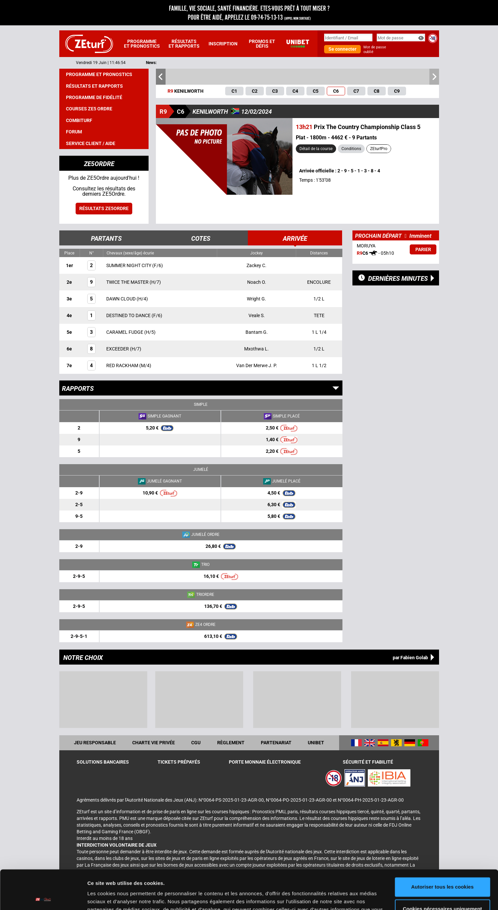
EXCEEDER (118, 348)
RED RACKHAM (122, 365)
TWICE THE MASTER (128, 282)
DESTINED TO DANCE (129, 315)
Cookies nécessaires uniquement (442, 869)
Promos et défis (262, 44)
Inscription (223, 43)
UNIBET (316, 742)
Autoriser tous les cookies (442, 848)
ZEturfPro (378, 148)
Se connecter (342, 49)
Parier (423, 249)
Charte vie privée (153, 742)
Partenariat (276, 742)
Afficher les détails (109, 897)
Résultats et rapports (184, 44)
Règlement (231, 742)
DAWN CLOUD (121, 298)
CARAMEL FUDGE (125, 332)
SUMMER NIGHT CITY (129, 265)
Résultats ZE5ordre (104, 208)
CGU (196, 742)
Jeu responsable (95, 742)
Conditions (351, 148)
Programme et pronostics (142, 44)
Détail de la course (315, 148)
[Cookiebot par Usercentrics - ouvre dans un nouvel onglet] (43, 897)
